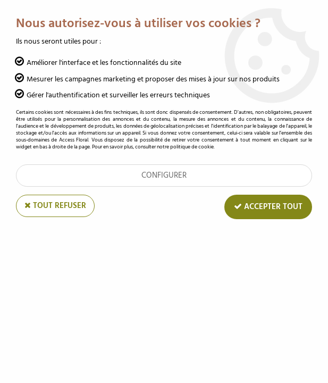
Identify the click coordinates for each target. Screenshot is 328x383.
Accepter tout (268, 206)
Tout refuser (55, 205)
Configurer (164, 175)
